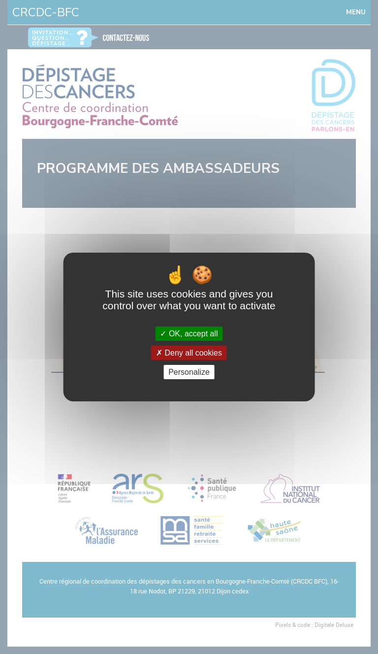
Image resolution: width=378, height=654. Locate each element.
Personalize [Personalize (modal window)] (189, 372)
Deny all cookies (189, 353)
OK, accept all (189, 333)
